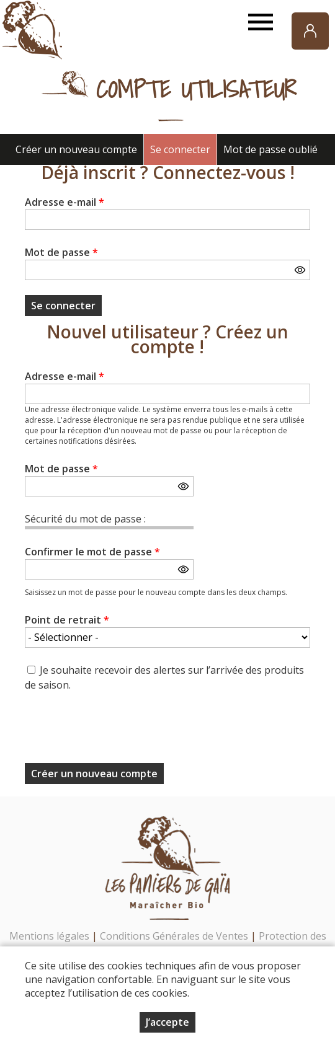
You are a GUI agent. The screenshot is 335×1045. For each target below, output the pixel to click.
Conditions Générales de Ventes (175, 936)
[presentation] (119, 731)
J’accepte (167, 1022)
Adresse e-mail (64, 202)
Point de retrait (67, 620)
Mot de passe (61, 252)
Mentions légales (49, 936)
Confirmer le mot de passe (92, 551)
